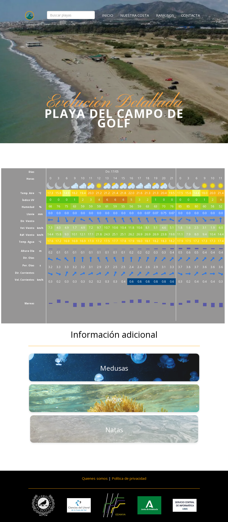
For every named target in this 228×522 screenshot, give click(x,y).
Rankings (165, 15)
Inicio (107, 15)
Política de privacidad (129, 478)
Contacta (190, 15)
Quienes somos (95, 478)
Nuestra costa (134, 15)
